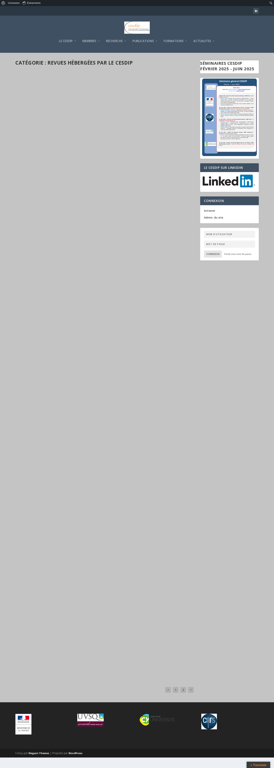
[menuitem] (3, 3)
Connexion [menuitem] (14, 3)
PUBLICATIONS (143, 52)
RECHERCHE (114, 52)
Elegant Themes (39, 763)
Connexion (213, 264)
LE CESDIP (66, 52)
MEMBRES (89, 52)
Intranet (209, 221)
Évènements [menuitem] (31, 3)
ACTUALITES (202, 52)
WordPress (75, 763)
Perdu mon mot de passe (237, 264)
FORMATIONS (174, 52)
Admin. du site (213, 228)
